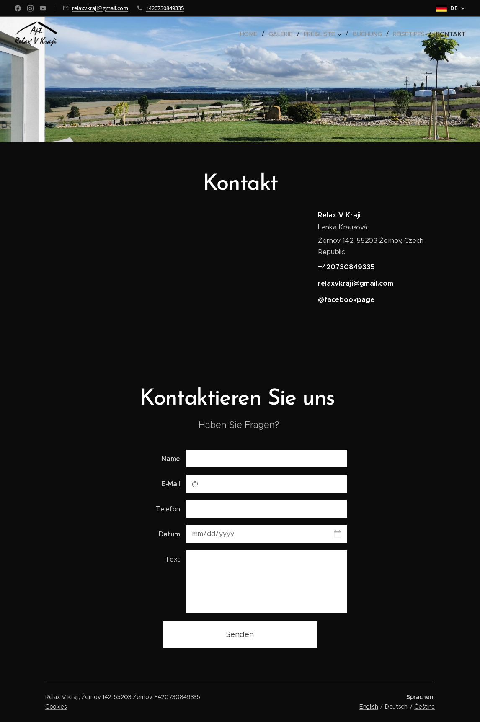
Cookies (56, 706)
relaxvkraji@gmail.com (100, 8)
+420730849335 (165, 8)
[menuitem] (252, 33)
